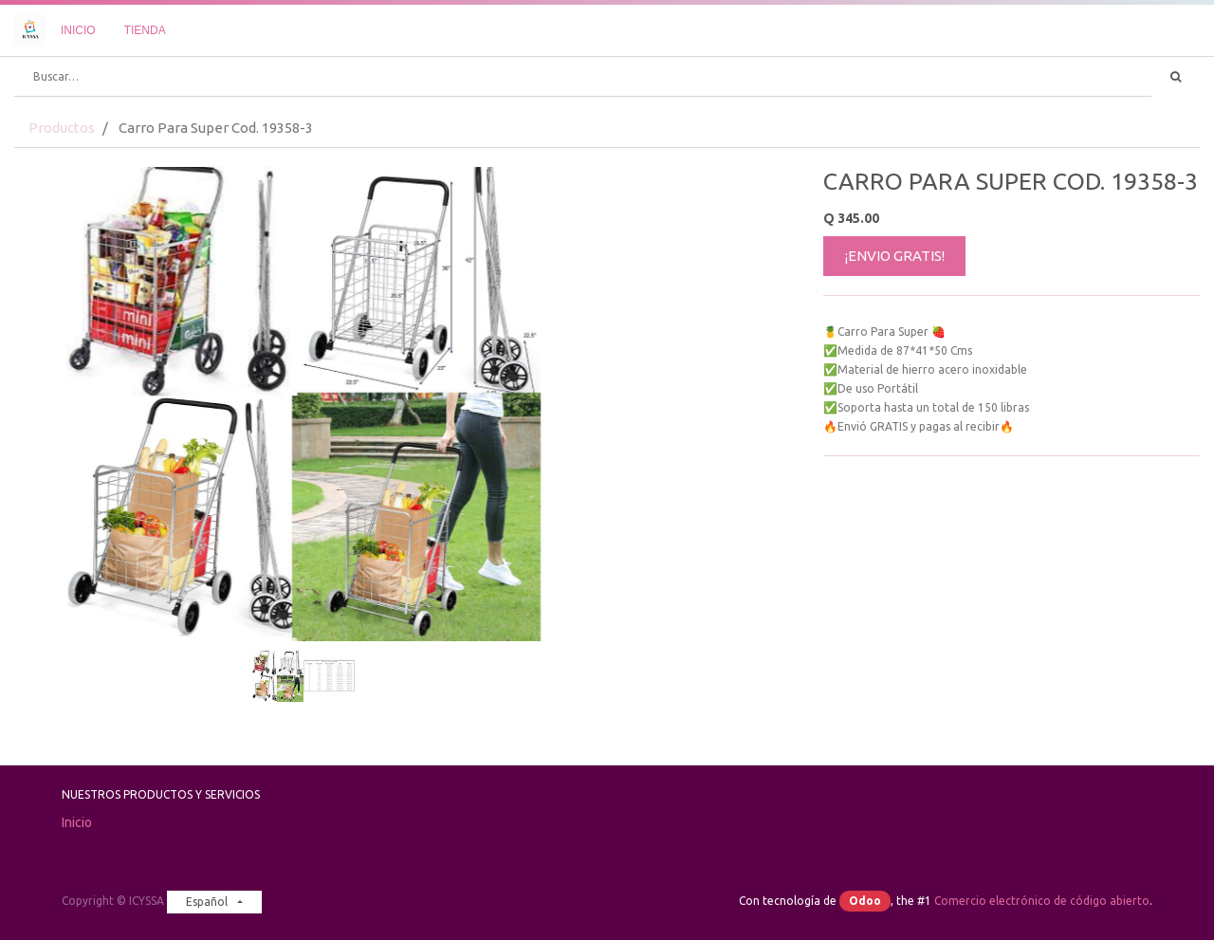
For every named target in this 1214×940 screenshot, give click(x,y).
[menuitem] (78, 30)
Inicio (77, 822)
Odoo (865, 900)
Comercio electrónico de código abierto (1042, 900)
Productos (61, 128)
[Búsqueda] (1175, 77)
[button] (57, 356)
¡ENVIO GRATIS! (895, 256)
